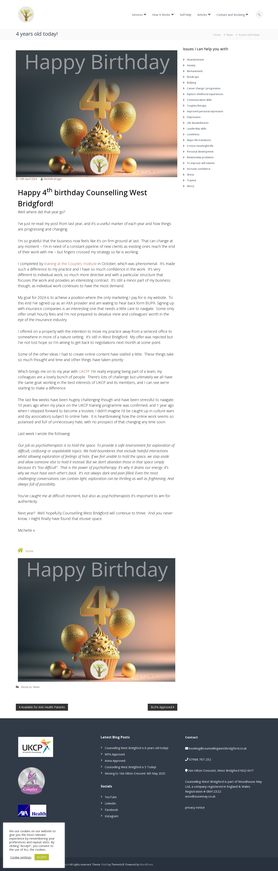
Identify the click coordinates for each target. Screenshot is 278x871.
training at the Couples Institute (70, 263)
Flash (104, 864)
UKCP (83, 371)
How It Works (161, 15)
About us (26, 687)
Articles (202, 15)
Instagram (111, 816)
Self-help (185, 15)
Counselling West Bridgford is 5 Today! (130, 767)
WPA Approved (115, 754)
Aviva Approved (115, 761)
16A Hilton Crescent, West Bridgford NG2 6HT (220, 770)
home (29, 551)
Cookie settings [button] (20, 857)
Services (137, 15)
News (229, 35)
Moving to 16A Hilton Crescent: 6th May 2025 (135, 773)
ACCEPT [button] (41, 857)
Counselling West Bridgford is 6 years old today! (136, 748)
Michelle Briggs (52, 179)
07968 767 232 (200, 759)
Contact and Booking (231, 15)
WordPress (146, 864)
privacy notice (195, 807)
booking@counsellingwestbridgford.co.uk (218, 748)
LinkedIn (110, 803)
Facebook (111, 810)
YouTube (111, 797)
